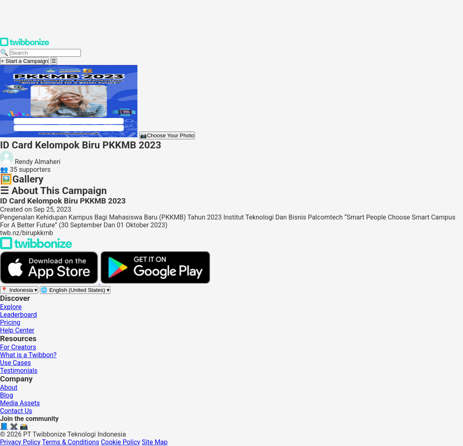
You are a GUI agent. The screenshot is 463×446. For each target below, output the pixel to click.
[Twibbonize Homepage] (24, 45)
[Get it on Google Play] (155, 282)
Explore (11, 307)
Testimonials (18, 370)
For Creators (18, 347)
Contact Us (16, 411)
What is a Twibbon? (28, 355)
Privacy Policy (20, 442)
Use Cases (15, 363)
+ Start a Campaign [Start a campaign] (24, 61)
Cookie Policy (120, 442)
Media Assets (20, 403)
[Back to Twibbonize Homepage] (36, 247)
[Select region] (19, 290)
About (9, 387)
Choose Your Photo (167, 135)
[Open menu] (53, 61)
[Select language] (75, 290)
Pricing (10, 322)
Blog (6, 395)
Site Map (155, 442)
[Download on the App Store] (50, 282)
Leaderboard (18, 315)
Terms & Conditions (70, 442)
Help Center (17, 330)
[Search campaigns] (45, 53)
